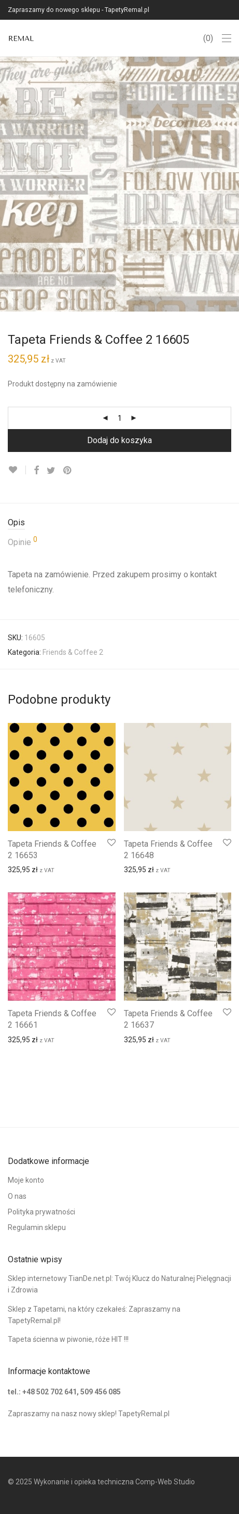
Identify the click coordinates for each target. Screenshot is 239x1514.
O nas (17, 1196)
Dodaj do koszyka (119, 440)
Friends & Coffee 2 (73, 652)
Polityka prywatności (41, 1212)
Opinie (22, 541)
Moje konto (26, 1180)
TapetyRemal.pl (144, 1413)
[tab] (119, 523)
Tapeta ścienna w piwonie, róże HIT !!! (68, 1339)
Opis (16, 522)
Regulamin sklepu (37, 1227)
